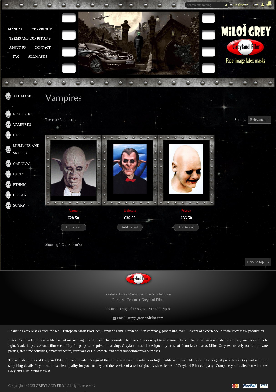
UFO (16, 135)
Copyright (42, 29)
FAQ (16, 56)
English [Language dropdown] (239, 5)
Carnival (22, 164)
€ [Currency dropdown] (255, 4)
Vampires (22, 125)
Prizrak (186, 210)
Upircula (130, 210)
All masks (37, 56)
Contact (43, 47)
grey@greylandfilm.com (145, 318)
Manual (15, 29)
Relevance (258, 120)
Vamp (73, 210)
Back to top (258, 262)
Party (19, 174)
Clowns (21, 195)
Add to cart (73, 227)
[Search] (207, 5)
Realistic (22, 114)
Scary (19, 205)
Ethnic (20, 184)
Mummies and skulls (26, 149)
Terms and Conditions (30, 38)
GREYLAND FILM (51, 385)
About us (17, 47)
